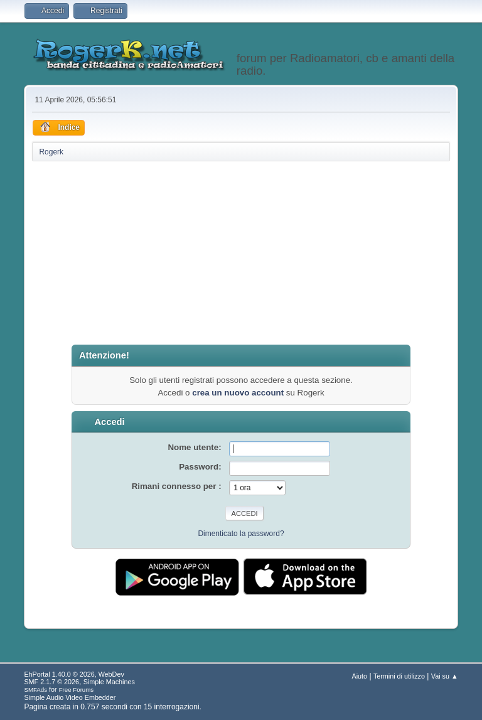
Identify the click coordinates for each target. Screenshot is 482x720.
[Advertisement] (241, 253)
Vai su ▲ (444, 676)
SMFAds (35, 689)
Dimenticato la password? (241, 533)
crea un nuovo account (238, 392)
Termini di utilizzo (399, 676)
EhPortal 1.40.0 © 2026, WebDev (74, 674)
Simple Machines (109, 681)
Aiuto (360, 676)
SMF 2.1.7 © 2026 (51, 681)
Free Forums (76, 689)
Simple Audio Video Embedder (69, 697)
